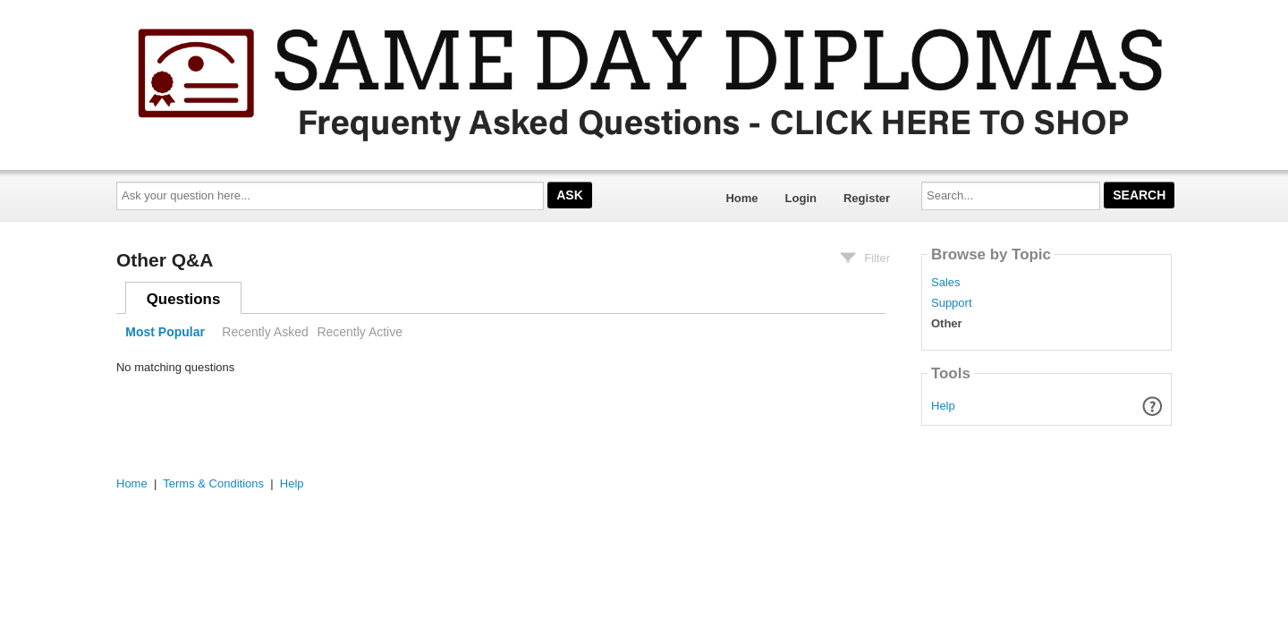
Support (951, 303)
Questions (184, 299)
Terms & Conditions (213, 483)
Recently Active (359, 332)
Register (866, 198)
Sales (946, 282)
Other (946, 324)
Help (943, 405)
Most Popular (165, 332)
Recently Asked (265, 332)
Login (801, 198)
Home (741, 198)
